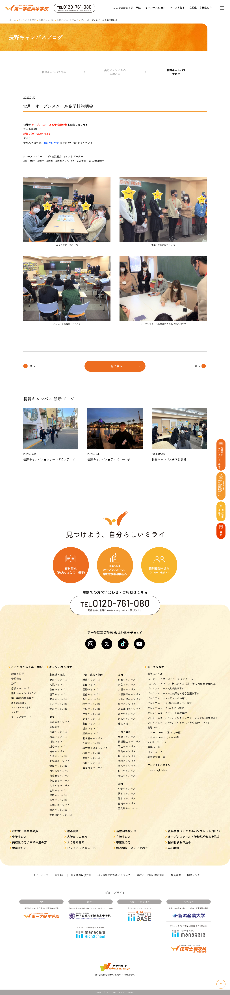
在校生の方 (123, 836)
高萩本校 (54, 727)
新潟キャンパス (91, 679)
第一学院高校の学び (22, 698)
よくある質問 (75, 842)
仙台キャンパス (58, 704)
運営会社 (60, 875)
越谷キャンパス (58, 746)
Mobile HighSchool (157, 770)
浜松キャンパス (91, 733)
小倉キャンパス (127, 788)
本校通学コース (156, 757)
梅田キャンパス (127, 704)
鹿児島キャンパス (128, 808)
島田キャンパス (91, 723)
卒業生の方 (123, 842)
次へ (197, 366)
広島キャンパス (127, 751)
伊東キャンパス (91, 714)
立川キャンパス (58, 790)
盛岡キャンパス (58, 694)
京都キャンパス (127, 679)
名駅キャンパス (91, 753)
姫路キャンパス (127, 718)
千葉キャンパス (58, 756)
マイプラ (15, 711)
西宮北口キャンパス (129, 709)
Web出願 (173, 848)
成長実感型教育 (18, 702)
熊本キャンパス (127, 798)
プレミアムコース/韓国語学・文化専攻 (169, 703)
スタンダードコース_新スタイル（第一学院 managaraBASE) (181, 683)
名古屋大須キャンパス (95, 748)
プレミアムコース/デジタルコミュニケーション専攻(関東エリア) (184, 718)
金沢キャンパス (91, 699)
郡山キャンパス (58, 709)
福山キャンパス (127, 756)
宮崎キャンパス (127, 803)
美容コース (153, 747)
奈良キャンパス (127, 684)
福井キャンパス (91, 704)
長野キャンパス (46, 20)
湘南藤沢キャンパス (60, 815)
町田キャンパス (58, 795)
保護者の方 (19, 848)
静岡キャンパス (91, 718)
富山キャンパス (91, 694)
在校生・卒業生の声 (200, 7)
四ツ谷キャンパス (59, 771)
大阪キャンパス (127, 689)
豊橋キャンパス (91, 758)
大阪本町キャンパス (129, 699)
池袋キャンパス (58, 800)
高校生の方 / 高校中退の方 (29, 842)
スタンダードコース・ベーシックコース (170, 679)
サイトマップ (40, 875)
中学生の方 (19, 836)
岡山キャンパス (127, 746)
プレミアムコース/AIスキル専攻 (165, 708)
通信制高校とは (126, 831)
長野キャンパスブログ (67, 20)
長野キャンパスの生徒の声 (115, 72)
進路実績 (73, 831)
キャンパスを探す (155, 7)
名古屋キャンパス (93, 738)
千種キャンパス (91, 743)
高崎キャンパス (58, 732)
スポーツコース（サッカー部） (165, 732)
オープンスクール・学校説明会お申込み (194, 836)
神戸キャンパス (127, 714)
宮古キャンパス (58, 699)
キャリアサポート (21, 716)
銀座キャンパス (58, 766)
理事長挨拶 (17, 673)
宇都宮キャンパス (59, 722)
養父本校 (123, 723)
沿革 (13, 683)
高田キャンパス (91, 684)
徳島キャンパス (127, 766)
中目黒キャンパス (59, 780)
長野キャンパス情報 (54, 72)
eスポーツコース (157, 742)
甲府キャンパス (91, 709)
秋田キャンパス (58, 689)
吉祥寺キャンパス (59, 805)
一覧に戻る (115, 366)
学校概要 (16, 678)
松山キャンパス (127, 771)
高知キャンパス (127, 775)
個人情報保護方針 (81, 875)
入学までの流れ (77, 836)
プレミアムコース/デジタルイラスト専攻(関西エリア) (178, 722)
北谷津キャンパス (59, 761)
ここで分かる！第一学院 (127, 7)
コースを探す (177, 7)
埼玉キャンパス (58, 736)
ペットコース (155, 752)
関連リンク (193, 875)
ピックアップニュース (81, 848)
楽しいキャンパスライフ (25, 693)
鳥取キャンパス (127, 736)
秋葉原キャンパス (59, 775)
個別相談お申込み (179, 842)
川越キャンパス (58, 741)
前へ (32, 366)
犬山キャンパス (91, 762)
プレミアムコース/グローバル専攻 (167, 698)
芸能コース (153, 727)
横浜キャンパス (58, 810)
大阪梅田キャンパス (129, 694)
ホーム (12, 20)
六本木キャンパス (59, 785)
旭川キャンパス (58, 679)
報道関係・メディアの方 (132, 848)
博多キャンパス (127, 793)
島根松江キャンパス (129, 741)
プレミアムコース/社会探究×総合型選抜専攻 (173, 693)
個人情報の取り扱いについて (113, 875)
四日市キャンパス (93, 767)
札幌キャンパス (58, 684)
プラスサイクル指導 (21, 707)
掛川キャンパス (91, 728)
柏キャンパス (57, 751)
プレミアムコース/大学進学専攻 (165, 688)
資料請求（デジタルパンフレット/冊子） (195, 831)
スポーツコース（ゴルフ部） (163, 737)
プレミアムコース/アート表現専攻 (167, 713)
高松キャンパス (127, 761)
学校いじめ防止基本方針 (150, 875)
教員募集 (176, 875)
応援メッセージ (20, 688)
